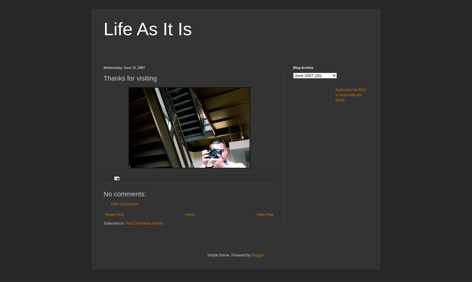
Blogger (257, 255)
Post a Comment (124, 204)
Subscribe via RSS (351, 90)
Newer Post (114, 215)
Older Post (265, 215)
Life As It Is (148, 29)
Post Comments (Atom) (144, 223)
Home (190, 215)
